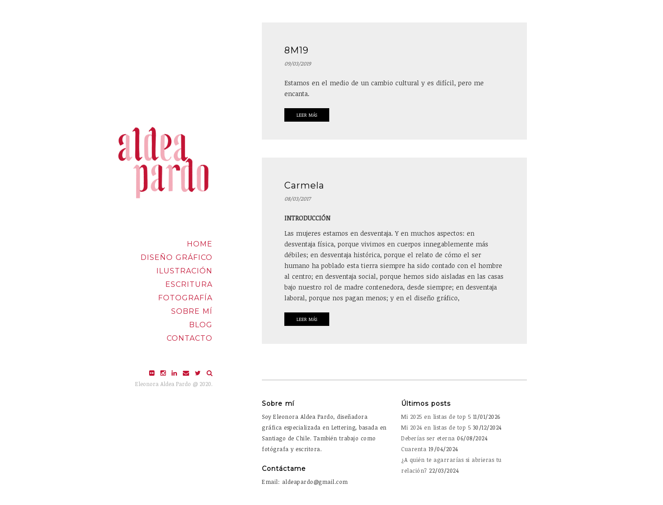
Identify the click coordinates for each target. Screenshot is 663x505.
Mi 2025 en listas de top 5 (436, 416)
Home (199, 244)
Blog (200, 325)
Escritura (188, 284)
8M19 (296, 50)
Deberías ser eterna (428, 438)
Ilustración (184, 271)
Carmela (304, 185)
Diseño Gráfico (176, 257)
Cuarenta (413, 448)
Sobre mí (191, 311)
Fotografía (185, 298)
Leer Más (306, 115)
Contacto (189, 338)
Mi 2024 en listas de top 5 (436, 427)
